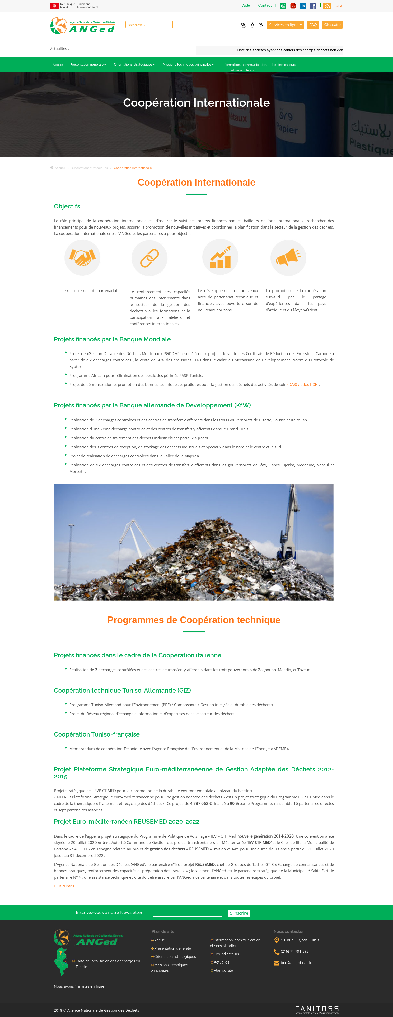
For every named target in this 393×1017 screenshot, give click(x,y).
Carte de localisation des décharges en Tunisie (108, 964)
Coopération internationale (133, 168)
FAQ (313, 24)
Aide (246, 5)
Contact (265, 5)
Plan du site (223, 970)
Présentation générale (89, 64)
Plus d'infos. (64, 886)
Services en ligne (285, 24)
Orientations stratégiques (135, 64)
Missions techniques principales (190, 64)
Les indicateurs (284, 64)
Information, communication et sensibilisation (244, 67)
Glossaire (332, 24)
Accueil (58, 64)
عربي (339, 5)
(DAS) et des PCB (302, 384)
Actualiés (221, 962)
